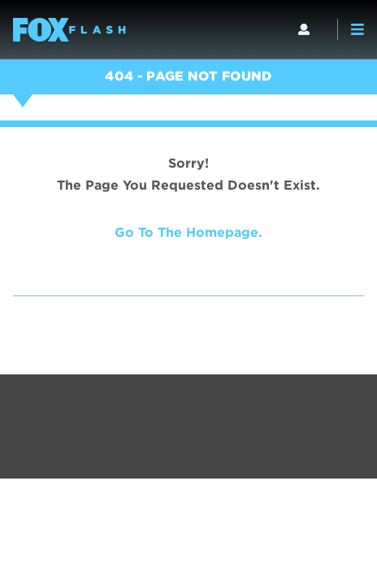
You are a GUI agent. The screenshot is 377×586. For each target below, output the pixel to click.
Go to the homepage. (188, 232)
